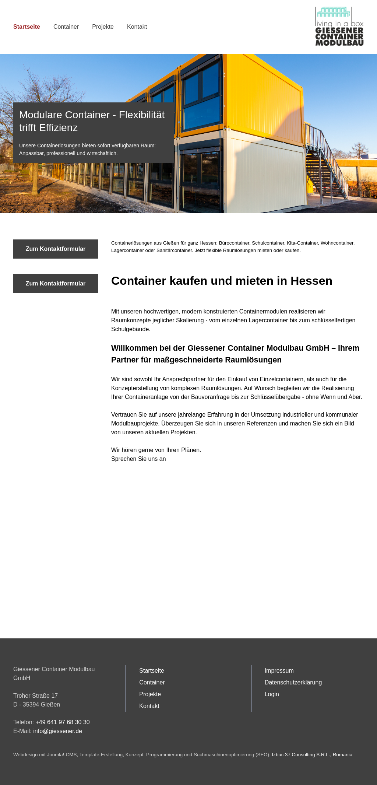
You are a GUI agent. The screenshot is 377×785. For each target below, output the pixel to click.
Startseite (26, 27)
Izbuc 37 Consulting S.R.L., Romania (312, 754)
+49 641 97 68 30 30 (62, 722)
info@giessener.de (57, 731)
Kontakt (137, 27)
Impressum (279, 670)
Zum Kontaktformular (56, 249)
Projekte (103, 27)
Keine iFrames (188, 563)
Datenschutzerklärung (293, 682)
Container (66, 27)
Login (272, 694)
